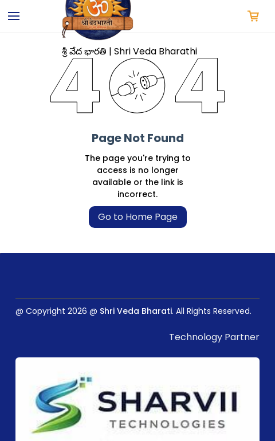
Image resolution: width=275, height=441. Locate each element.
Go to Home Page (138, 216)
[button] (253, 16)
